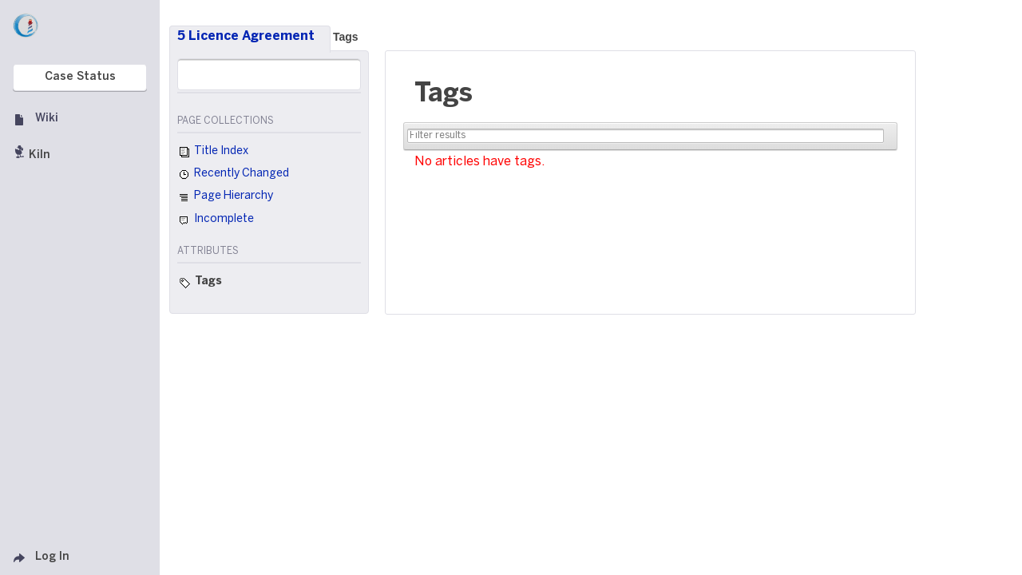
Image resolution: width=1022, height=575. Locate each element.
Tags (345, 36)
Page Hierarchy (225, 198)
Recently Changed (233, 175)
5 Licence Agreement (246, 36)
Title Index (212, 152)
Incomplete (215, 220)
